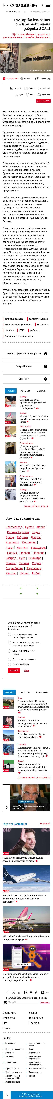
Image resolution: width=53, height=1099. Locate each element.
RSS (45, 992)
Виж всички (45, 824)
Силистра (35, 558)
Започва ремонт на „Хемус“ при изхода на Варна (32, 735)
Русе (22, 558)
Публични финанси (26, 443)
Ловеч (10, 547)
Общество (9, 1017)
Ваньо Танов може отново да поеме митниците (28, 807)
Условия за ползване (37, 1068)
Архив (26, 671)
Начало (8, 12)
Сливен (11, 563)
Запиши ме (45, 1002)
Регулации (23, 397)
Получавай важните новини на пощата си (26, 998)
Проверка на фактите (14, 1049)
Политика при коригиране (35, 1057)
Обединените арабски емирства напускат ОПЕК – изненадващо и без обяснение (32, 768)
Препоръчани (40, 391)
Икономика (9, 1012)
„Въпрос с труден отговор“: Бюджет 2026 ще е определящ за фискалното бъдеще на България (32, 452)
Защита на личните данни (37, 1044)
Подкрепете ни (35, 1072)
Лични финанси (25, 427)
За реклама (10, 1043)
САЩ (21, 330)
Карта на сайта (35, 1053)
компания (42, 324)
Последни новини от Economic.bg (34, 777)
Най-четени (25, 391)
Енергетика (22, 745)
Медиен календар (12, 1082)
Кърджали (12, 542)
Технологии (36, 1017)
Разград (11, 558)
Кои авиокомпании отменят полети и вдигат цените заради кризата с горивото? (24, 898)
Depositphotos (36, 1096)
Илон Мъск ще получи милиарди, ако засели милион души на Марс (32, 723)
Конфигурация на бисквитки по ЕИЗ (12, 1077)
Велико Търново (18, 532)
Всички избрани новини (36, 506)
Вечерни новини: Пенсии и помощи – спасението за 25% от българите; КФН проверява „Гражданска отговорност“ (33, 707)
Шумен (24, 573)
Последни (11, 391)
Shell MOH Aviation (38, 318)
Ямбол (36, 573)
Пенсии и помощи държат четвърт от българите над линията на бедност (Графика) (33, 434)
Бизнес (17, 12)
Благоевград (14, 527)
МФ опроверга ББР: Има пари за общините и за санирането (32, 482)
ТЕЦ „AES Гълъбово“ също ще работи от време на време (33, 468)
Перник (12, 552)
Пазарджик (38, 547)
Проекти (34, 1023)
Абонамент (9, 1053)
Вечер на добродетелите (18, 324)
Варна (41, 527)
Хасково (11, 573)
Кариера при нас (12, 1068)
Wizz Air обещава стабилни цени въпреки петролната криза (34, 419)
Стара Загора (14, 568)
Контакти (9, 1056)
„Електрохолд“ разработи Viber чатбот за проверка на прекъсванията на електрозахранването (25, 977)
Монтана (22, 547)
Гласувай (14, 670)
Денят (20, 698)
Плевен (25, 552)
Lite (5, 1023)
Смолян (24, 563)
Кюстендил (29, 542)
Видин (36, 532)
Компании (26, 12)
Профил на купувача (13, 1072)
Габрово (22, 537)
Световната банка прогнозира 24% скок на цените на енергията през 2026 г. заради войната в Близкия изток (34, 752)
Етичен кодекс (11, 1062)
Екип (31, 1049)
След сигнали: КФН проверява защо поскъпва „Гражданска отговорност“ (33, 404)
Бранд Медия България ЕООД (35, 1063)
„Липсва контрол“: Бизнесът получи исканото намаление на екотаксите (32, 497)
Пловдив (38, 552)
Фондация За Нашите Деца (19, 336)
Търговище (34, 568)
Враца (10, 537)
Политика (21, 761)
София (36, 563)
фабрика (34, 330)
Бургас (29, 527)
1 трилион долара (14, 318)
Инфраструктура (23, 731)
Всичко (7, 1028)
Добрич (36, 537)
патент (9, 330)
